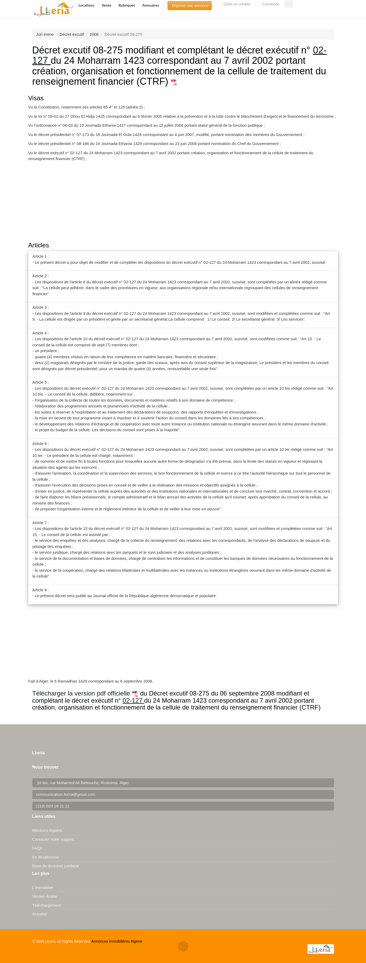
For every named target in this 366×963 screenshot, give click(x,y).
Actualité (40, 914)
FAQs (37, 848)
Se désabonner (45, 857)
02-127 (133, 700)
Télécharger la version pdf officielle (85, 693)
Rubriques (127, 5)
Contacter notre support (53, 839)
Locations (87, 5)
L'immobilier (42, 887)
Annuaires (150, 5)
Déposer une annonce (190, 5)
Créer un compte (236, 4)
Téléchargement (46, 905)
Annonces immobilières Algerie (117, 941)
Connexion (270, 4)
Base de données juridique (55, 866)
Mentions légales (47, 830)
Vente (107, 5)
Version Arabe (44, 896)
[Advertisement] (183, 202)
